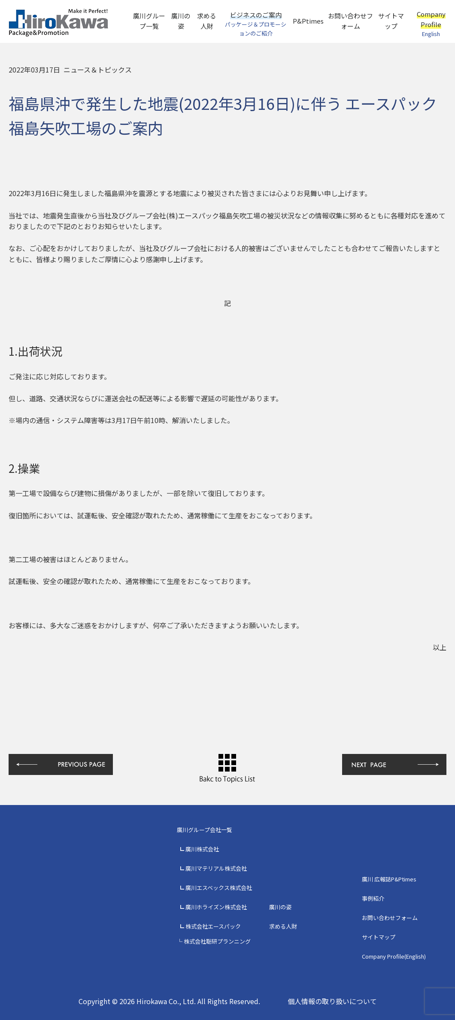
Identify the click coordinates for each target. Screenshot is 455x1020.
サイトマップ (391, 20)
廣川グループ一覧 (149, 20)
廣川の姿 (181, 20)
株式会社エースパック (213, 926)
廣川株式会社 (202, 849)
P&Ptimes (308, 20)
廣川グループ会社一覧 (204, 830)
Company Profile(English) (394, 956)
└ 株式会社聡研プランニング (214, 941)
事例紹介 (373, 898)
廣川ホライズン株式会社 (216, 907)
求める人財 (206, 20)
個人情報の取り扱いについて (332, 1001)
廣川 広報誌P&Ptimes (389, 879)
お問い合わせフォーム (350, 20)
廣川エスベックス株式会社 (218, 888)
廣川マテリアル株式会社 (216, 868)
